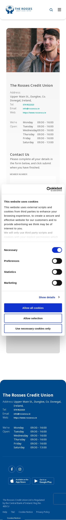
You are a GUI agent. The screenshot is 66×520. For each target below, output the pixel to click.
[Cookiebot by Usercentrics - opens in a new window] (47, 189)
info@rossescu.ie (34, 108)
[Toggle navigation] (59, 10)
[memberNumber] (33, 180)
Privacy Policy (43, 512)
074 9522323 (31, 104)
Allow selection (33, 318)
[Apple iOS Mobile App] (19, 481)
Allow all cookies (33, 307)
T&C (13, 512)
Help (5, 512)
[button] (51, 9)
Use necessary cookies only (33, 328)
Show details (47, 297)
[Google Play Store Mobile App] (43, 481)
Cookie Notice (26, 512)
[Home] (22, 10)
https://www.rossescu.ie (38, 112)
